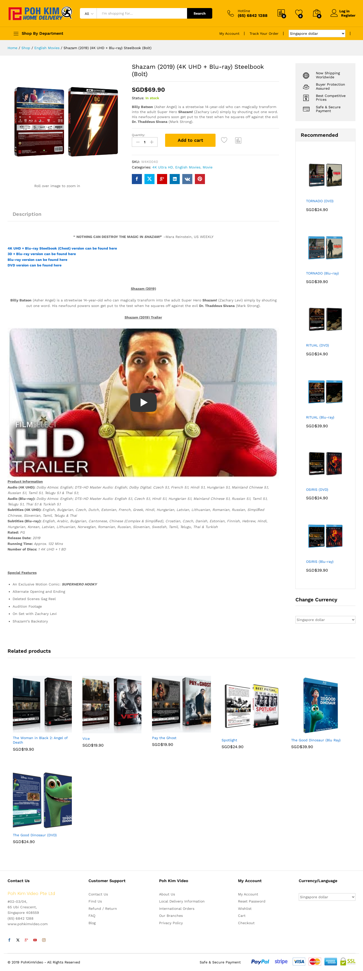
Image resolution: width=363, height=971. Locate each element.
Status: (138, 98)
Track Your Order (264, 33)
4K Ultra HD (162, 167)
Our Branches (171, 916)
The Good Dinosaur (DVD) (35, 835)
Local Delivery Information (182, 901)
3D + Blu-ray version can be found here (42, 254)
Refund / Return (102, 909)
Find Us (95, 901)
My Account (229, 33)
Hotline (244, 11)
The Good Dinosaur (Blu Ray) (316, 740)
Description (27, 214)
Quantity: (138, 134)
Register (348, 15)
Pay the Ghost (164, 738)
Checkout (246, 923)
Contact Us (98, 894)
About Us (167, 894)
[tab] (27, 216)
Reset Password (251, 901)
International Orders (176, 909)
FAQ (91, 916)
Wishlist (245, 909)
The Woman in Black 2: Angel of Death (40, 740)
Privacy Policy (171, 923)
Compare (238, 140)
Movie (208, 167)
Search (200, 13)
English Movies (187, 167)
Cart (242, 916)
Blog (92, 923)
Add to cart (190, 140)
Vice (86, 739)
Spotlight (229, 740)
